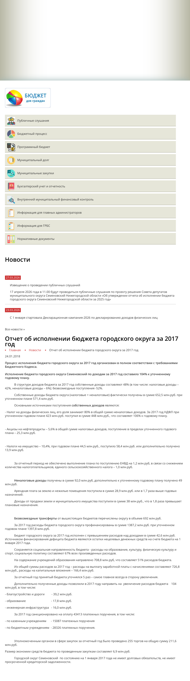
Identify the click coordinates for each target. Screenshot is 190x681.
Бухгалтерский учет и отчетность (41, 186)
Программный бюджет (33, 147)
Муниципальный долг (33, 160)
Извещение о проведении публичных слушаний (45, 285)
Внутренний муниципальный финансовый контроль (55, 199)
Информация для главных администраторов (49, 212)
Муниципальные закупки (35, 173)
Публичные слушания (33, 120)
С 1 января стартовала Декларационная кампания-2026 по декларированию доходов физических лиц (84, 317)
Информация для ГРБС (33, 226)
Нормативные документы (35, 239)
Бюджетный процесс (32, 134)
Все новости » (15, 329)
